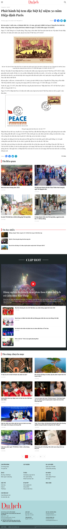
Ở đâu (25, 473)
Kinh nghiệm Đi (27, 485)
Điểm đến (48, 475)
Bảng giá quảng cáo (14, 527)
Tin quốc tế (4, 469)
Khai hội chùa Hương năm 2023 (10, 187)
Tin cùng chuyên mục (13, 354)
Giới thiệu (3, 527)
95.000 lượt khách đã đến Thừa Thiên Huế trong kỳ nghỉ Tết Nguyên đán (50, 188)
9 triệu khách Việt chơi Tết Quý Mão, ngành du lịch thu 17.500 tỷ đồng (49, 218)
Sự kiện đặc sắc (5, 497)
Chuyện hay (4, 493)
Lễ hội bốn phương (51, 469)
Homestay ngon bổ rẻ (29, 475)
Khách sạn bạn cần (28, 479)
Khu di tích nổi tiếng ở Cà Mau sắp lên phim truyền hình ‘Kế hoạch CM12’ (27, 245)
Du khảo (48, 473)
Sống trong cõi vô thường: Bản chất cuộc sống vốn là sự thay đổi (49, 448)
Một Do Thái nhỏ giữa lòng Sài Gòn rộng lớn (19, 239)
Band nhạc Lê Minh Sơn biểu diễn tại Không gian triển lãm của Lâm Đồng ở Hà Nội (36, 318)
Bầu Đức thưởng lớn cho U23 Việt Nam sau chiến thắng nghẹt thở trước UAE (35, 308)
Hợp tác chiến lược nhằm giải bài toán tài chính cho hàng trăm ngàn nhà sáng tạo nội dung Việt (16, 424)
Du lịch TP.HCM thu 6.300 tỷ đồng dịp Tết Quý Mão (16, 217)
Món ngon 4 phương (6, 477)
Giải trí (8, 7)
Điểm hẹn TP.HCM (50, 467)
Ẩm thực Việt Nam (6, 475)
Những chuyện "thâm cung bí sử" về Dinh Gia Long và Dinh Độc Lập (25, 233)
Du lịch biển (49, 465)
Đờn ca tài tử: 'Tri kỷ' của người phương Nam (27, 339)
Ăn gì (2, 473)
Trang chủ (3, 7)
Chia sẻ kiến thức (27, 489)
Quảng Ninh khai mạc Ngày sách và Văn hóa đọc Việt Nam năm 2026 (16, 399)
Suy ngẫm (26, 465)
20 (40, 457)
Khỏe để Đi (26, 487)
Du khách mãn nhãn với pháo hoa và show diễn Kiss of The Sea (32, 328)
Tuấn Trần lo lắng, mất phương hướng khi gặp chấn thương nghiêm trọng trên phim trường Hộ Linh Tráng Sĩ (50, 424)
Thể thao (3, 489)
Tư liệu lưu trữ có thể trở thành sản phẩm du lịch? (14, 375)
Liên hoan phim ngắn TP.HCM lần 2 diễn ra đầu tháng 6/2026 (15, 448)
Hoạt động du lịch (5, 495)
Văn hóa (3, 485)
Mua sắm (48, 483)
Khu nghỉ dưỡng (27, 477)
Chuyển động (5, 465)
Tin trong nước (5, 467)
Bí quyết (26, 483)
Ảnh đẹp (48, 479)
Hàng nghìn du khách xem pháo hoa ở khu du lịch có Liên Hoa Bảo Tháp (33, 293)
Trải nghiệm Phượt (50, 477)
